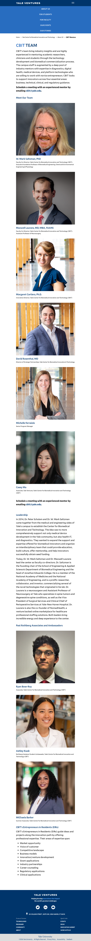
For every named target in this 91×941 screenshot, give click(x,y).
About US (45, 9)
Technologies (21, 921)
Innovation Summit (68, 927)
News (62, 924)
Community (20, 927)
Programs (20, 924)
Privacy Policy (51, 939)
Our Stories (45, 30)
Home (18, 37)
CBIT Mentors (71, 37)
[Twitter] (38, 907)
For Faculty (45, 20)
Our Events (45, 25)
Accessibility (61, 939)
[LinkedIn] (45, 907)
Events (63, 921)
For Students (45, 14)
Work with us (66, 930)
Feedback (69, 939)
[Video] (53, 907)
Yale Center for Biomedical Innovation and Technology (38, 37)
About (18, 930)
